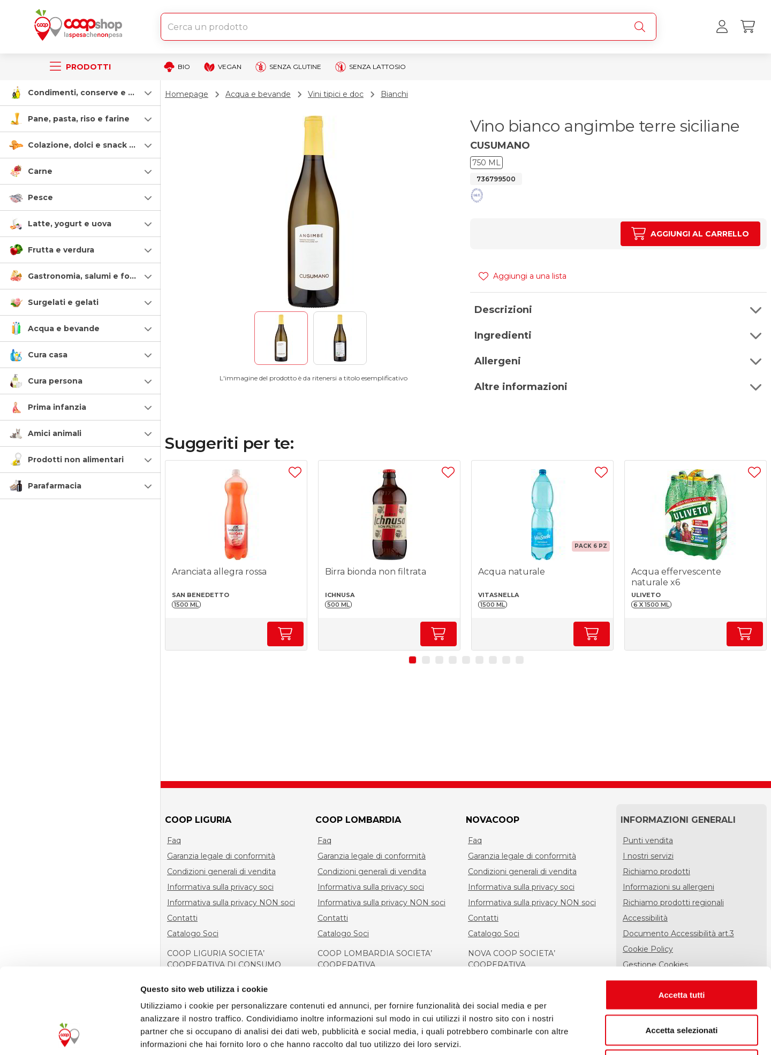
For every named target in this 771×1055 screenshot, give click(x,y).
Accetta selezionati (681, 949)
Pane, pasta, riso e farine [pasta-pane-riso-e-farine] (79, 119)
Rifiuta (681, 984)
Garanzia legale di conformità (221, 856)
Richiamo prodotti (656, 871)
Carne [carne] (40, 171)
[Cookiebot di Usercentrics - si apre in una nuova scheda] (69, 1034)
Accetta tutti (682, 914)
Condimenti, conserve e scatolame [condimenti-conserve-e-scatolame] (99, 92)
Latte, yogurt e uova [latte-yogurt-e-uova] (69, 223)
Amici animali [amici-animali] (54, 433)
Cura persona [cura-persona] (55, 381)
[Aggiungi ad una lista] (295, 472)
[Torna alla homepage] (80, 26)
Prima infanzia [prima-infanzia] (57, 407)
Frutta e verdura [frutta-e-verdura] (61, 250)
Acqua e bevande (258, 94)
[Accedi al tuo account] (722, 26)
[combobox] (408, 26)
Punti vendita (648, 840)
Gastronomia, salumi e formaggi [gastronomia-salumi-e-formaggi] (93, 276)
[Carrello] (747, 26)
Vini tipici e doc (336, 94)
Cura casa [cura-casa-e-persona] (47, 355)
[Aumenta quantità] (690, 234)
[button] (80, 92)
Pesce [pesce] (40, 197)
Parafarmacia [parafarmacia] (54, 486)
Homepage (186, 94)
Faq (174, 840)
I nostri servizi (648, 856)
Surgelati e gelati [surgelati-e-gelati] (63, 302)
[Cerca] (641, 26)
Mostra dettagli (563, 1033)
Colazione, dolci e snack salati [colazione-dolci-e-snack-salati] (89, 145)
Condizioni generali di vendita (221, 871)
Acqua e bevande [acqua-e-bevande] (64, 328)
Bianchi (394, 94)
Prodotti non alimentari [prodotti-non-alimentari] (76, 459)
